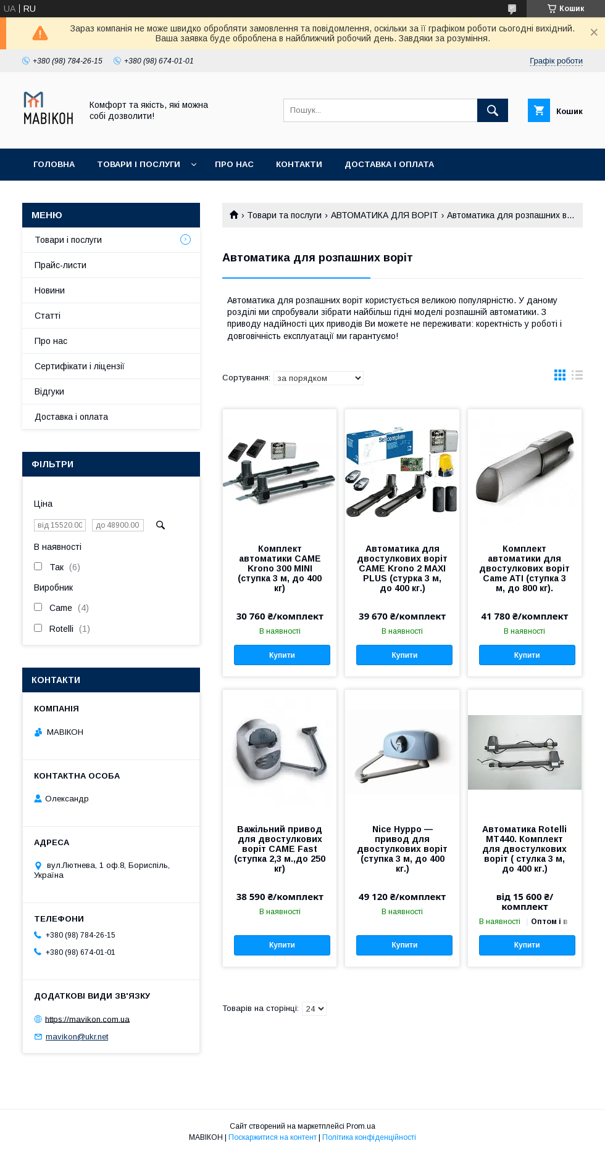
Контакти (299, 164)
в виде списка (577, 378)
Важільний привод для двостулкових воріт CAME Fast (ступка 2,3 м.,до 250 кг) (279, 849)
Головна (54, 164)
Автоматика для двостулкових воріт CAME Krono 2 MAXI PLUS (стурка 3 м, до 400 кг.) (402, 568)
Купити (282, 655)
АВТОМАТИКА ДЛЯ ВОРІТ (384, 215)
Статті (47, 316)
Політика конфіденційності (369, 1137)
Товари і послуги (138, 164)
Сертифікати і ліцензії (80, 366)
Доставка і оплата (389, 164)
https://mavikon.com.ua (87, 1018)
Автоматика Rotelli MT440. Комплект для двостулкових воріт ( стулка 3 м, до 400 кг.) (524, 849)
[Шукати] (492, 110)
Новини (50, 290)
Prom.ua (360, 1126)
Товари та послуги (284, 215)
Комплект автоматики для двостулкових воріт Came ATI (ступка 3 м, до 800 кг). (524, 568)
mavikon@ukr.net (77, 1036)
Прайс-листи (60, 265)
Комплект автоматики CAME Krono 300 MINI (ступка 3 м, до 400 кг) (280, 568)
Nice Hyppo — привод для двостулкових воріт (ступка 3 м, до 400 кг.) (402, 849)
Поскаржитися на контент (272, 1137)
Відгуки (49, 391)
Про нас (234, 164)
